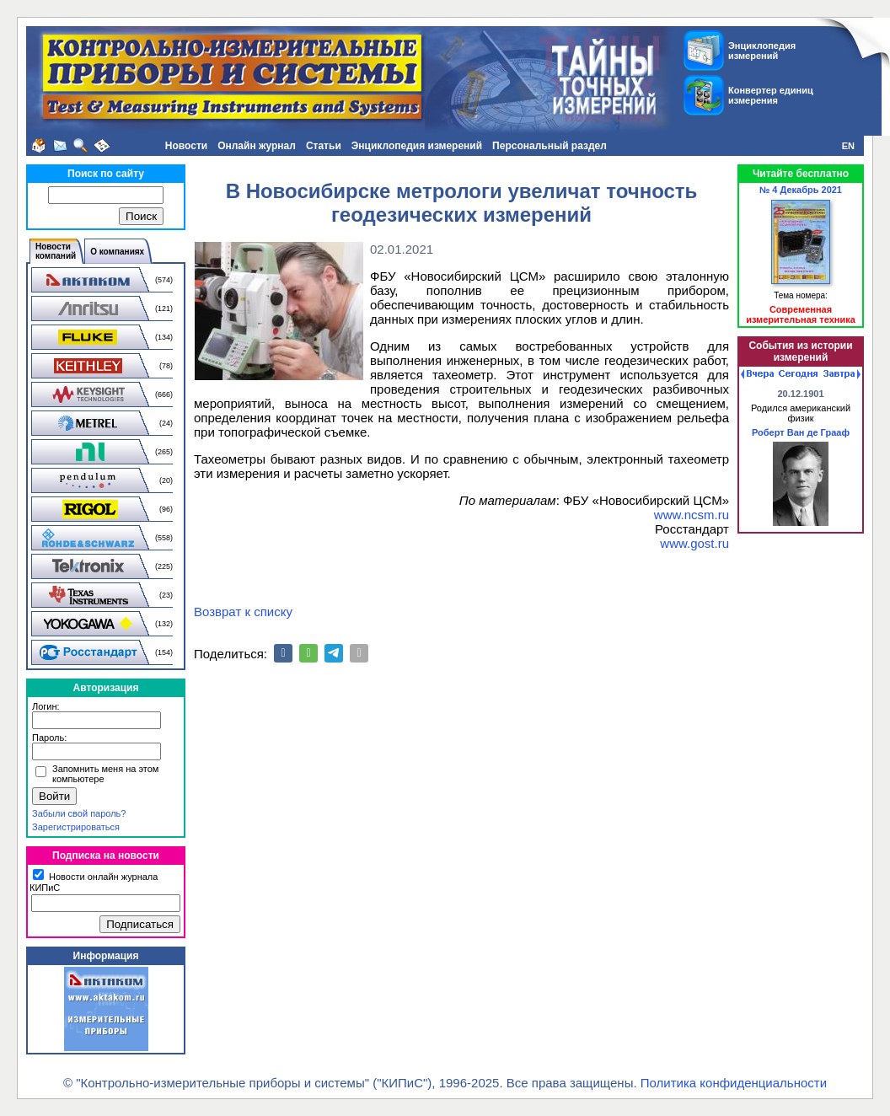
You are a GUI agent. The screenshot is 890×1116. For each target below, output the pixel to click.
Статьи (323, 146)
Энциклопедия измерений (416, 146)
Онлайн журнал (256, 146)
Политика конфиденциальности (734, 1083)
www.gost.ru (694, 543)
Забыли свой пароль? (79, 813)
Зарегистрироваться (76, 827)
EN (848, 146)
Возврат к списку (243, 611)
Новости (186, 146)
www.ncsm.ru (691, 514)
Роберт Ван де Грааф (801, 432)
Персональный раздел (549, 146)
